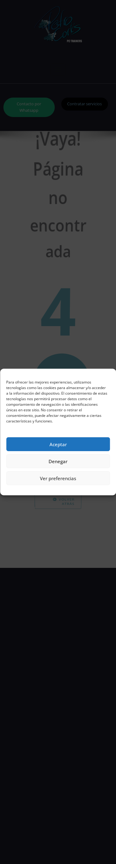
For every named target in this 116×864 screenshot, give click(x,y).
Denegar (58, 461)
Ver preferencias (58, 478)
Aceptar (58, 444)
